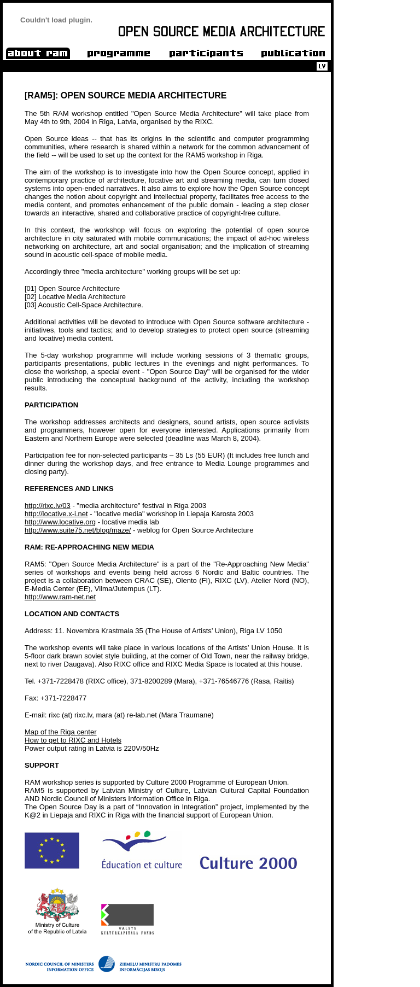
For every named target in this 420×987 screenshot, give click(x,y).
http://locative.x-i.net (56, 514)
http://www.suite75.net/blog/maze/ (78, 530)
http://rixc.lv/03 (48, 505)
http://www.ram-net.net (60, 597)
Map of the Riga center (61, 732)
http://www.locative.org (60, 522)
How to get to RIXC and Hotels (73, 740)
